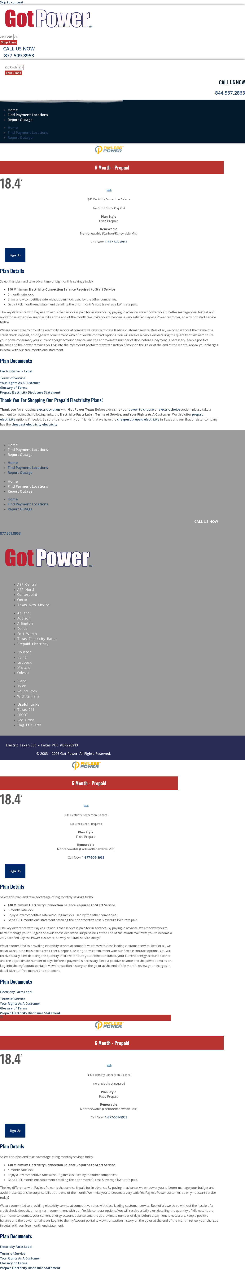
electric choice (169, 409)
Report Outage (20, 119)
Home (13, 109)
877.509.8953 (19, 55)
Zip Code (6, 37)
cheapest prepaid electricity (138, 419)
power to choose (141, 409)
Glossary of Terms (13, 388)
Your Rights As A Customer (20, 383)
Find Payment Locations (28, 114)
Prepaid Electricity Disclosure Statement (30, 392)
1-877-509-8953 (116, 242)
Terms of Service (12, 378)
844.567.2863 (230, 92)
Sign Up (15, 255)
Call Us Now (19, 48)
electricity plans (48, 409)
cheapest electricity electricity (34, 424)
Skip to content (11, 2)
